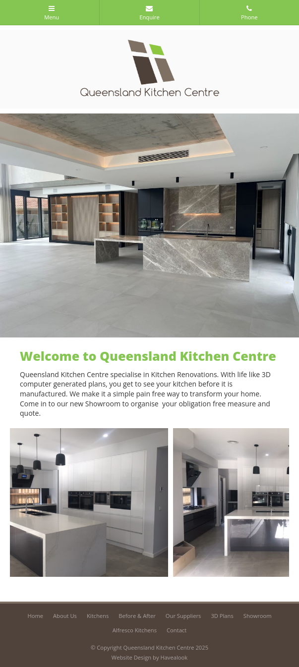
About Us (65, 615)
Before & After (137, 615)
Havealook (173, 657)
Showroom (257, 615)
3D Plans (222, 615)
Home (35, 615)
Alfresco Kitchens (135, 630)
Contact (176, 630)
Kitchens (98, 615)
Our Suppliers (183, 615)
